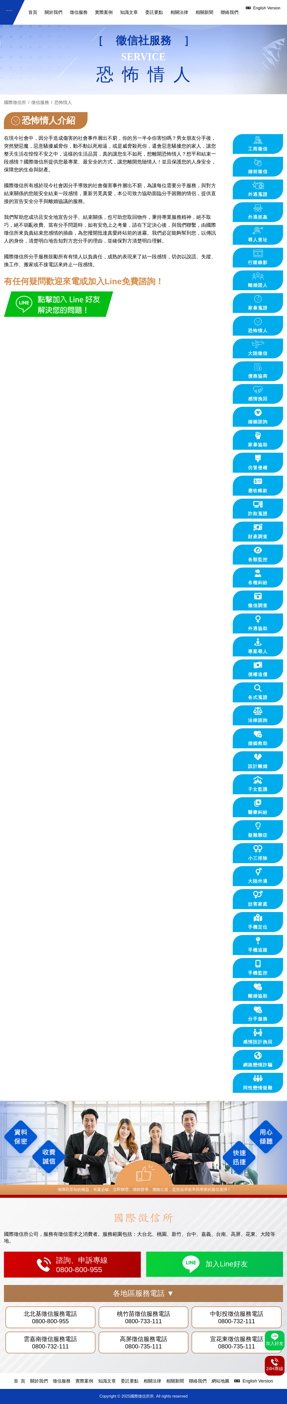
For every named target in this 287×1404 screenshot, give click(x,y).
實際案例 (104, 12)
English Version (253, 1381)
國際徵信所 (15, 102)
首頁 (32, 12)
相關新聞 (204, 12)
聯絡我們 (229, 12)
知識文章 (129, 12)
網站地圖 (220, 1381)
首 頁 (19, 1381)
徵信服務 (79, 12)
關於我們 (53, 12)
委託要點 (154, 12)
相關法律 (179, 12)
